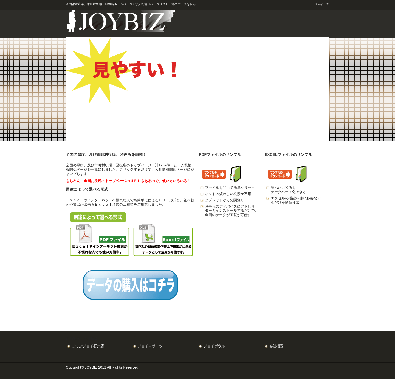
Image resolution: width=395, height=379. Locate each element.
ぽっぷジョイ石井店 (88, 346)
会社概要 (276, 346)
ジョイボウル (214, 346)
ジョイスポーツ (150, 346)
